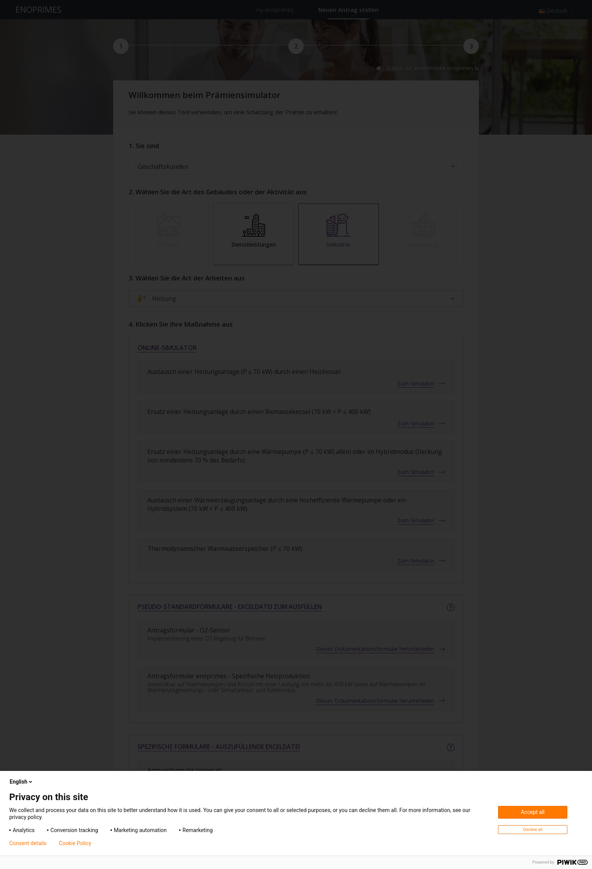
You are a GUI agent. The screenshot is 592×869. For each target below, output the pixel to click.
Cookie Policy (75, 843)
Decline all (532, 829)
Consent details (28, 843)
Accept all (533, 812)
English (21, 782)
